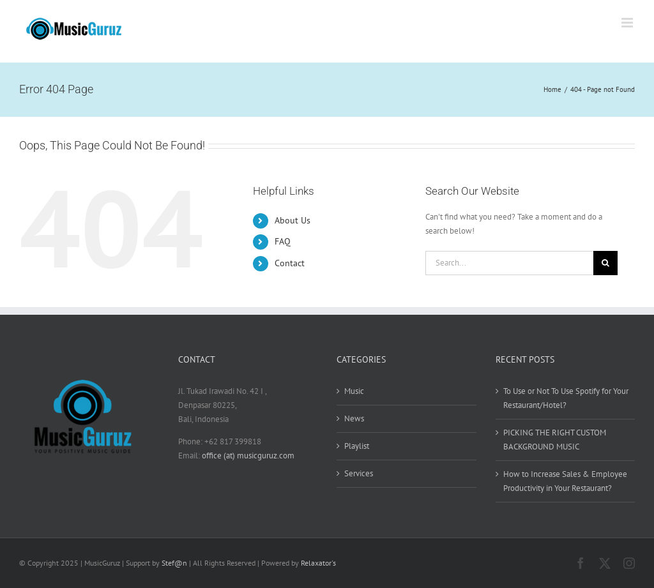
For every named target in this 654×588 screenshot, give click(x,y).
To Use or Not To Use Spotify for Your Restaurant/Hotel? (565, 398)
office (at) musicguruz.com (248, 455)
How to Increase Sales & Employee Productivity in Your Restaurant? (565, 481)
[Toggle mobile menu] (628, 22)
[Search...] (509, 263)
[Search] (605, 263)
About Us (292, 220)
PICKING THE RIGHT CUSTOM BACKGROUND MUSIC (554, 439)
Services (358, 473)
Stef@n (174, 563)
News (354, 418)
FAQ (283, 241)
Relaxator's (318, 563)
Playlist (356, 446)
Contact (290, 263)
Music (354, 391)
